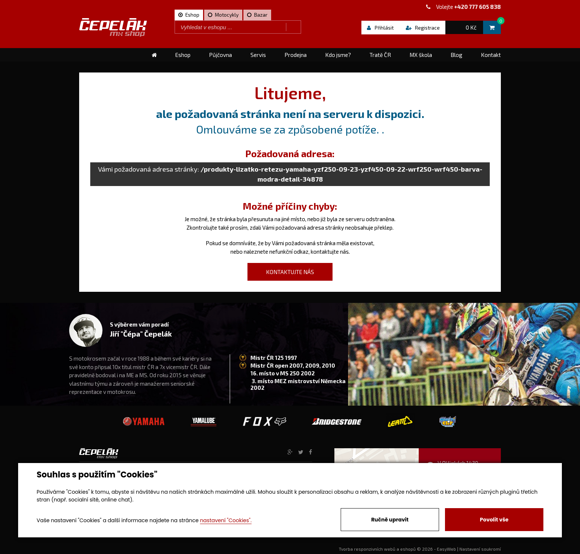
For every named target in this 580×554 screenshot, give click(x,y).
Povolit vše (494, 519)
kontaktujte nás (330, 251)
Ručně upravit (389, 519)
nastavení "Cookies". (226, 520)
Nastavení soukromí (480, 548)
